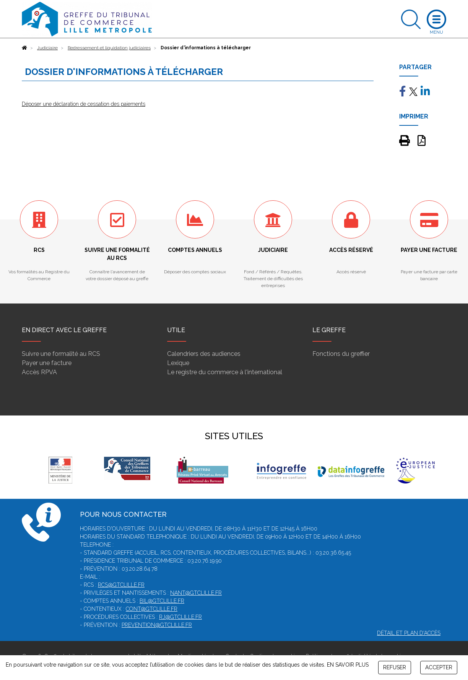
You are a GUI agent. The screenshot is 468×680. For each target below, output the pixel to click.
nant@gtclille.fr (196, 593)
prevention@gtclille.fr (157, 625)
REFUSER (394, 667)
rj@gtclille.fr (180, 617)
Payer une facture (47, 363)
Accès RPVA (39, 372)
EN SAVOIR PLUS (348, 665)
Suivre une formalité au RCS (61, 353)
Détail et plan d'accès (408, 633)
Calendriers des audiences (203, 353)
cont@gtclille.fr (151, 609)
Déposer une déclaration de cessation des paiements (83, 104)
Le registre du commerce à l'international (224, 372)
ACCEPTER (438, 667)
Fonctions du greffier (341, 353)
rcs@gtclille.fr (121, 585)
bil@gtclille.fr (162, 601)
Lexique (178, 363)
